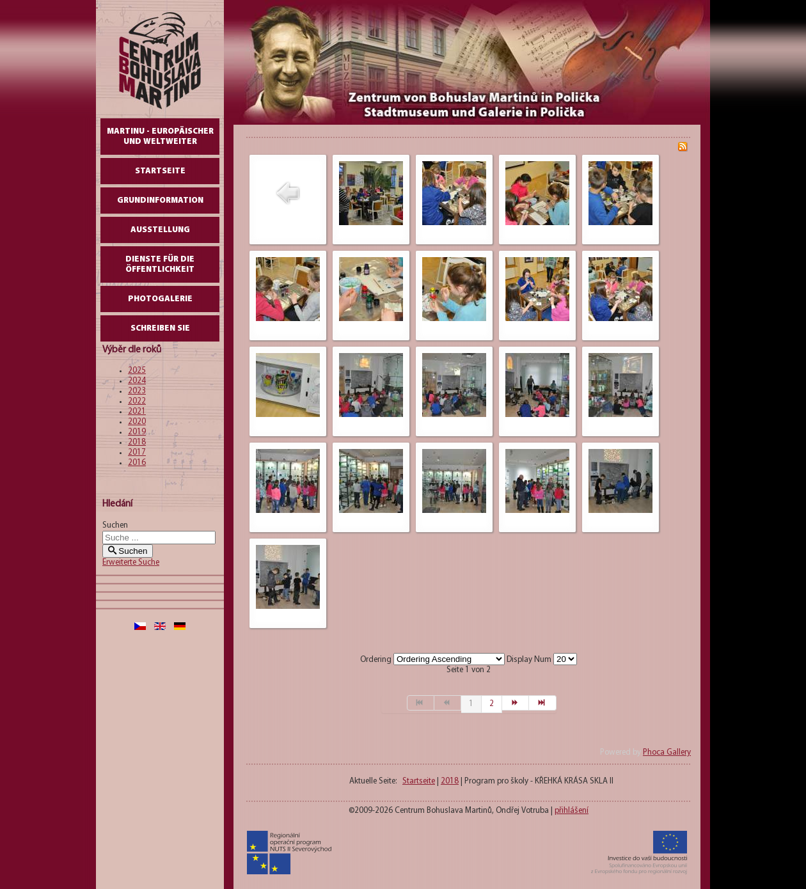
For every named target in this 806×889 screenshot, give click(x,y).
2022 (137, 401)
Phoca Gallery (667, 752)
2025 (137, 370)
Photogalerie (160, 299)
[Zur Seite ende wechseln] (542, 703)
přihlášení (572, 810)
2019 (137, 432)
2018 (137, 442)
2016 (137, 463)
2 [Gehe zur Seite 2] (491, 704)
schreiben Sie (160, 328)
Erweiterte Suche (130, 562)
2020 (137, 422)
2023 (137, 391)
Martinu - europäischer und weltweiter (160, 136)
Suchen (115, 525)
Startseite (160, 171)
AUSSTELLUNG (160, 230)
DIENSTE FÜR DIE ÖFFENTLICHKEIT (159, 264)
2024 (137, 381)
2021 (137, 411)
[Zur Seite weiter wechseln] (515, 703)
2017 (137, 452)
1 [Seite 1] (471, 704)
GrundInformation (160, 200)
